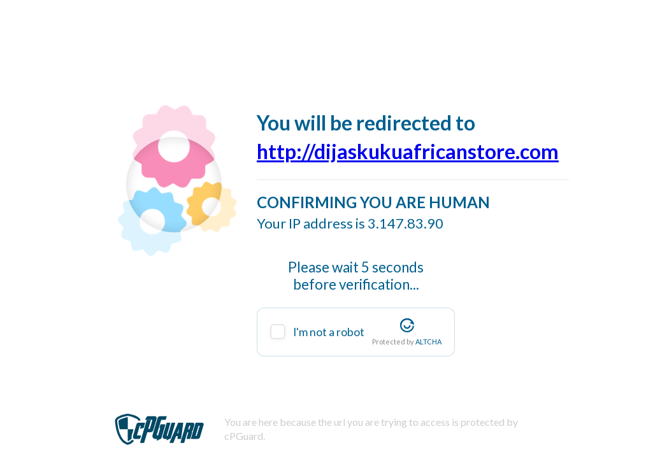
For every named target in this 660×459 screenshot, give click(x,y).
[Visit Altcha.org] (407, 325)
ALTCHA (428, 341)
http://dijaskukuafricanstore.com (408, 151)
